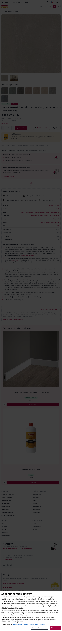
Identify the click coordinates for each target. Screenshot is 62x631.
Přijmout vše (55, 628)
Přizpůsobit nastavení (39, 628)
